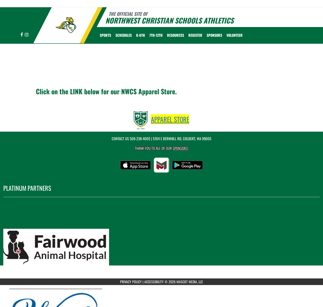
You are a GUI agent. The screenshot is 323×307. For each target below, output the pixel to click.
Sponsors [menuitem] (214, 35)
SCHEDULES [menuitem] (123, 35)
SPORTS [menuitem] (105, 35)
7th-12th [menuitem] (156, 35)
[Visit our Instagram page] (26, 35)
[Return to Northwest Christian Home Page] (65, 25)
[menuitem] (195, 35)
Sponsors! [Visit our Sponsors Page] (180, 148)
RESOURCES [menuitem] (175, 35)
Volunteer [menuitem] (234, 35)
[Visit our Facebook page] (22, 35)
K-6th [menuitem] (140, 35)
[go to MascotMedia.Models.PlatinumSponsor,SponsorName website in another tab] (161, 241)
